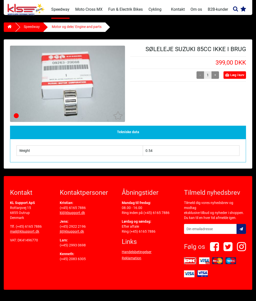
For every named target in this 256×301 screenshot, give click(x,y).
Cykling (155, 9)
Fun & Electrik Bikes (125, 9)
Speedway (60, 9)
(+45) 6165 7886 (29, 230)
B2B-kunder (218, 9)
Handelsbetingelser (137, 256)
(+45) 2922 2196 (73, 230)
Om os (196, 9)
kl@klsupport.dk (72, 216)
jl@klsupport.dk (72, 235)
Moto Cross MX (88, 9)
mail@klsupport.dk (24, 235)
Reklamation (131, 262)
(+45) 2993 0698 (73, 249)
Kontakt (178, 9)
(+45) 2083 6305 (73, 263)
